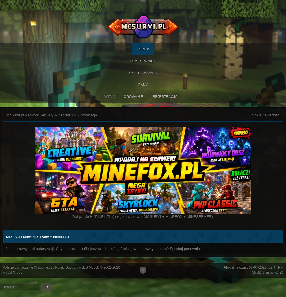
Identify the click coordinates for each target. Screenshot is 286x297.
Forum (143, 49)
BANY (143, 85)
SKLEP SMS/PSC (143, 73)
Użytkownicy (143, 61)
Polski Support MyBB (71, 267)
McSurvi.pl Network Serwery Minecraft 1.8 (41, 115)
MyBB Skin (260, 272)
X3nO (278, 272)
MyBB (93, 267)
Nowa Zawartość (266, 115)
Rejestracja (165, 97)
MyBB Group (13, 272)
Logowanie (132, 97)
